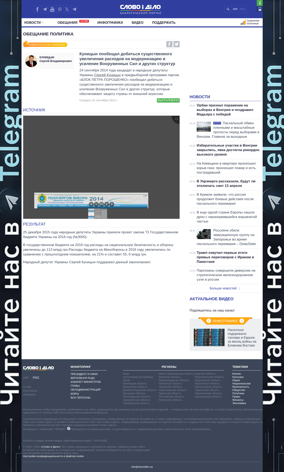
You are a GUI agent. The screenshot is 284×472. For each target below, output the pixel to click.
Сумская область (205, 373)
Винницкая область (135, 383)
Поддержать (164, 22)
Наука (236, 380)
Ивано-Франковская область (176, 373)
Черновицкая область (208, 396)
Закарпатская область (137, 399)
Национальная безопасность (241, 385)
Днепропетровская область (140, 390)
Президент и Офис (84, 374)
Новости (34, 22)
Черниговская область (208, 393)
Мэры (75, 393)
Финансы (238, 399)
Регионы (169, 366)
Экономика (239, 403)
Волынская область (135, 386)
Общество (238, 390)
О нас (27, 386)
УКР (235, 9)
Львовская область (170, 386)
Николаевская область (173, 390)
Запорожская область (136, 403)
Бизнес (236, 373)
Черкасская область (207, 390)
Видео (138, 22)
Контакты (30, 390)
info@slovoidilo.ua (142, 466)
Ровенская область (170, 399)
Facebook (169, 44)
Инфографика (110, 22)
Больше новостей (225, 288)
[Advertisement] (225, 63)
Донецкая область (134, 393)
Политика (238, 393)
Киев (126, 373)
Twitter (176, 44)
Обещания (73, 22)
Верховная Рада (83, 377)
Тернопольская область (209, 376)
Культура (237, 376)
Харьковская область (208, 380)
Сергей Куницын (107, 75)
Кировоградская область (174, 380)
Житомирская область (137, 396)
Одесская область (170, 393)
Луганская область (170, 383)
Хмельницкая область (208, 386)
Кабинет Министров (86, 381)
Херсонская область (207, 383)
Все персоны (81, 397)
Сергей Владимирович (56, 59)
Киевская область (170, 376)
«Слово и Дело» (50, 446)
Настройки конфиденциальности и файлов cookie (53, 456)
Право (236, 396)
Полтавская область (171, 396)
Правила (29, 394)
